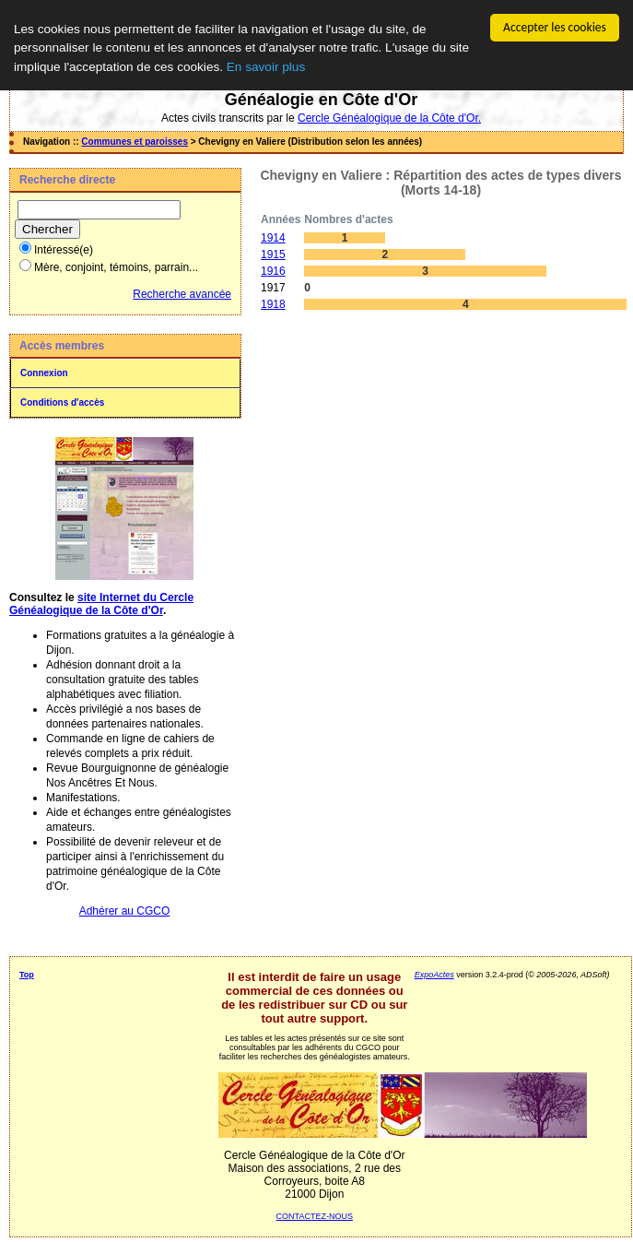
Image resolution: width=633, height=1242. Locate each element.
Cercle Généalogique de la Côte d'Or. (389, 118)
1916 (273, 271)
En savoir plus (266, 67)
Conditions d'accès (62, 402)
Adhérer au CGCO (124, 911)
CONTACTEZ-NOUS (314, 1216)
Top (26, 974)
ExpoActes (434, 974)
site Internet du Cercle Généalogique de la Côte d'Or (101, 604)
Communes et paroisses (134, 141)
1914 (273, 237)
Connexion (44, 373)
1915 (273, 254)
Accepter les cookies (554, 27)
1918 (273, 304)
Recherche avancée (182, 294)
